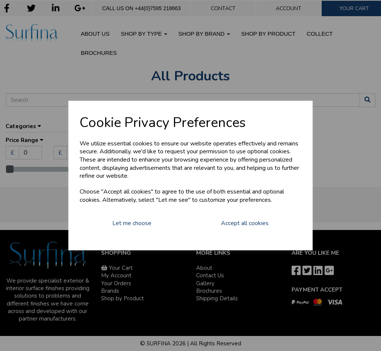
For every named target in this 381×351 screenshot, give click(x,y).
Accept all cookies (245, 223)
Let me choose (131, 223)
